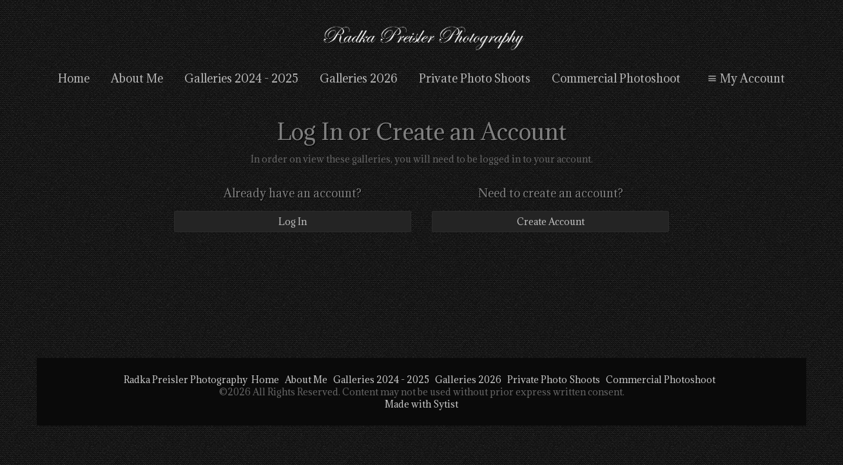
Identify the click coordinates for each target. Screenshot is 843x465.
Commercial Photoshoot (616, 78)
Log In (292, 221)
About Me (137, 78)
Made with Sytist (421, 404)
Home (74, 78)
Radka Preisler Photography (185, 379)
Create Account (551, 221)
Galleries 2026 (359, 78)
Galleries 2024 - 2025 (241, 78)
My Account (744, 78)
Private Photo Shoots (474, 78)
